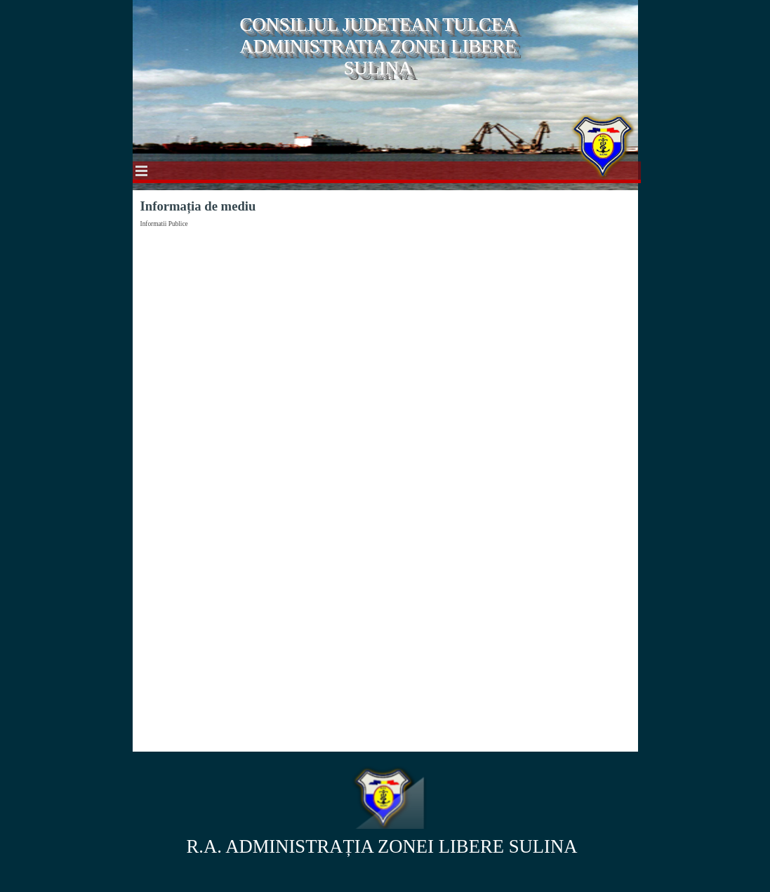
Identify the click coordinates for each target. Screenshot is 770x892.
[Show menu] (142, 170)
